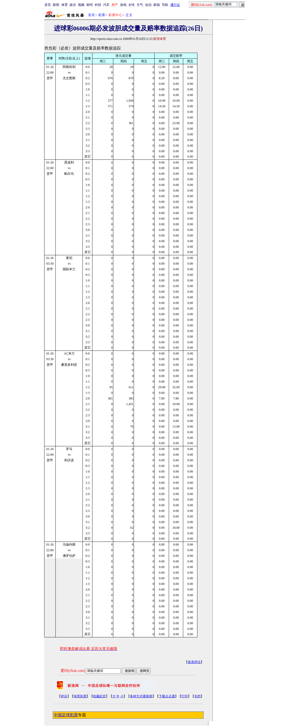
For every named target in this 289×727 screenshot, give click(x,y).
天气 (140, 5)
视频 (81, 5)
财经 (90, 5)
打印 (184, 696)
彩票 (101, 15)
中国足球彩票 (66, 715)
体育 (64, 5)
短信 (148, 5)
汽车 (106, 5)
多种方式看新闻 (141, 696)
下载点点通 (167, 696)
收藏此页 (99, 696)
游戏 (123, 5)
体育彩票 (80, 696)
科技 (98, 5)
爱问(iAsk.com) (73, 671)
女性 (131, 5)
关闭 (197, 696)
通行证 (175, 5)
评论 (64, 696)
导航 (165, 5)
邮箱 (156, 5)
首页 (47, 5)
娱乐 (73, 5)
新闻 (56, 5)
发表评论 (194, 662)
